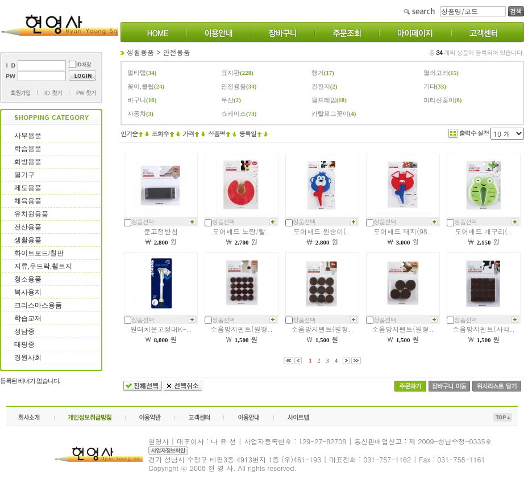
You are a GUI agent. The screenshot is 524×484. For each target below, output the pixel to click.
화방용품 (27, 162)
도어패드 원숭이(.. (322, 231)
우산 (227, 99)
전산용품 (27, 227)
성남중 (24, 331)
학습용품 (27, 149)
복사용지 (27, 292)
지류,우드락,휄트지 (43, 266)
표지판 (230, 72)
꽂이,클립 (140, 86)
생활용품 (27, 240)
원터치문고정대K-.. (161, 329)
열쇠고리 (435, 72)
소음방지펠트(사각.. (483, 329)
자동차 (136, 113)
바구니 (136, 99)
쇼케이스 (233, 113)
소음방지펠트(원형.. (241, 329)
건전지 (320, 86)
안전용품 (176, 52)
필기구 (24, 175)
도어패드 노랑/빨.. (242, 231)
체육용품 (27, 201)
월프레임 (323, 99)
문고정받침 (161, 231)
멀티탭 (136, 72)
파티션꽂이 (439, 99)
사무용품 (27, 136)
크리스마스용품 (38, 305)
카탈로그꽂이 (330, 113)
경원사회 (27, 357)
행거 (317, 72)
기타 (429, 86)
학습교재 (27, 318)
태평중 (24, 344)
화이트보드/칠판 (39, 253)
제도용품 (27, 188)
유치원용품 (31, 214)
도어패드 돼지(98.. (402, 231)
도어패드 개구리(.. (484, 231)
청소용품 (27, 279)
